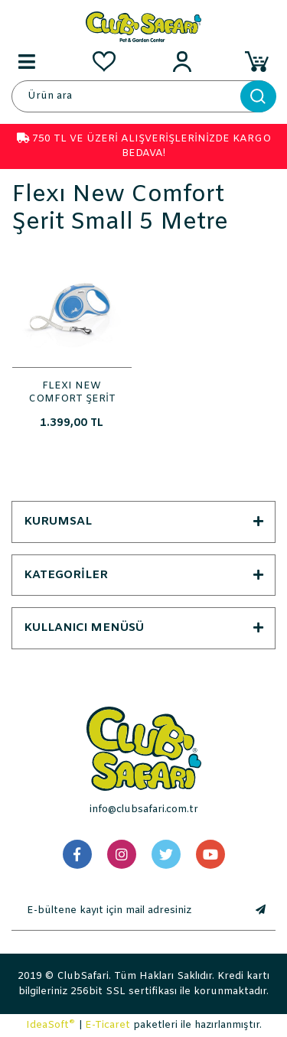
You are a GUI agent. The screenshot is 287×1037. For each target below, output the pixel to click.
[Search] (143, 96)
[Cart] (260, 61)
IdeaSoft (50, 1025)
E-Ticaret (107, 1025)
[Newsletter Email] (128, 911)
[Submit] (260, 911)
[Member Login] (182, 61)
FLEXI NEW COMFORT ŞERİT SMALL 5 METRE (72, 391)
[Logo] (143, 26)
